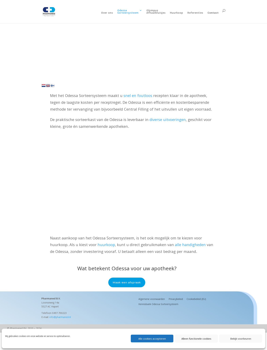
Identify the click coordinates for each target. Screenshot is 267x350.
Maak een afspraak (127, 282)
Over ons (107, 13)
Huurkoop (176, 13)
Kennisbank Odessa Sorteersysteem (158, 303)
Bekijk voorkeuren (240, 338)
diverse (156, 119)
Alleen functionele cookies (196, 338)
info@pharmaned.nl (60, 317)
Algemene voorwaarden (151, 298)
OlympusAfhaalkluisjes (156, 11)
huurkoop (106, 244)
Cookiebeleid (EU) (196, 298)
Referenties (195, 13)
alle (178, 244)
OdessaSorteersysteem (128, 11)
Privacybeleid (176, 298)
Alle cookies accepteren (152, 338)
